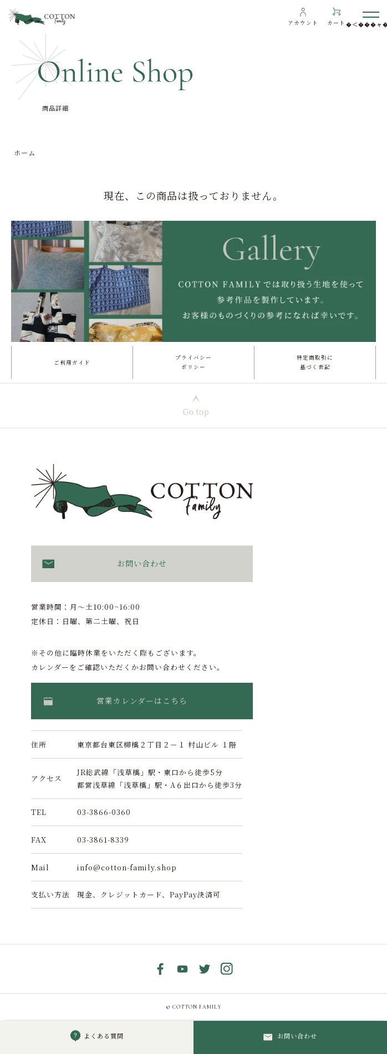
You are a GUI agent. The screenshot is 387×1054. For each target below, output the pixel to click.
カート (336, 23)
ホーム (24, 152)
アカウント (303, 23)
